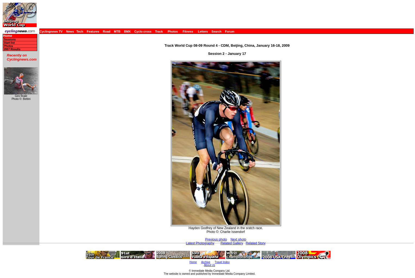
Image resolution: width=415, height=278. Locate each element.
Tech (79, 31)
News (70, 31)
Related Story (256, 243)
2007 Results (12, 49)
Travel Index (222, 262)
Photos (173, 31)
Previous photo (216, 239)
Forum (229, 31)
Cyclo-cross (143, 31)
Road (107, 31)
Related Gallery (232, 243)
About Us (209, 265)
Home (7, 36)
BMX (127, 31)
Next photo (238, 239)
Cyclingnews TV (51, 31)
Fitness (188, 31)
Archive (205, 262)
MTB (117, 31)
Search (217, 31)
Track (159, 31)
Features (93, 31)
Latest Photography (200, 243)
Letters (203, 31)
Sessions (10, 39)
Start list (9, 42)
